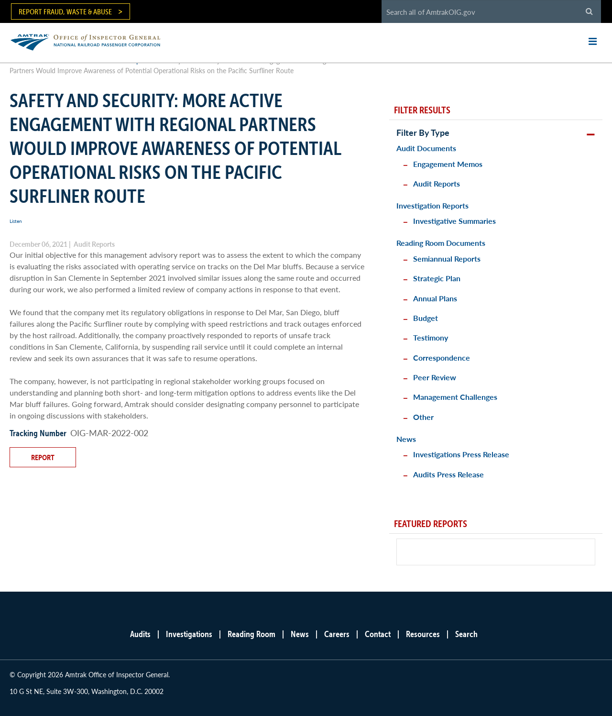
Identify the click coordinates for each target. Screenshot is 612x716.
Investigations (189, 634)
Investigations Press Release (461, 454)
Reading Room (251, 634)
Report (43, 457)
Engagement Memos (447, 163)
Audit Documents (426, 148)
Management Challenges (455, 396)
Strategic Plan (436, 278)
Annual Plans (435, 298)
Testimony (430, 337)
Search (466, 634)
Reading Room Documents (440, 242)
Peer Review (434, 377)
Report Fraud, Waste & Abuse (65, 11)
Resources (423, 634)
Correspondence (441, 357)
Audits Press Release (448, 474)
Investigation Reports (432, 205)
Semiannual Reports (447, 258)
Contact (378, 634)
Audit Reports (436, 183)
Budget (425, 317)
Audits (140, 634)
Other (423, 416)
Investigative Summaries (454, 220)
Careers (337, 634)
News (406, 438)
